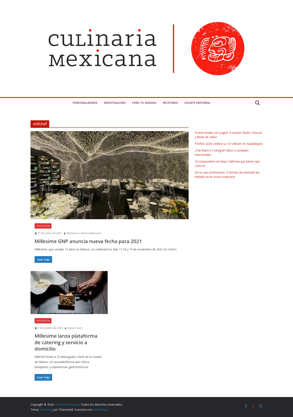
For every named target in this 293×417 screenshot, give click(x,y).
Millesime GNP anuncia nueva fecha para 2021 (88, 241)
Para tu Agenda (144, 103)
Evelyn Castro (75, 328)
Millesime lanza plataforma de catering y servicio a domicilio (66, 342)
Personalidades (85, 103)
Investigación (115, 103)
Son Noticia (43, 226)
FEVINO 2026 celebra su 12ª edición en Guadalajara (228, 144)
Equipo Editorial (198, 103)
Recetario (170, 103)
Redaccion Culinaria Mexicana (84, 233)
